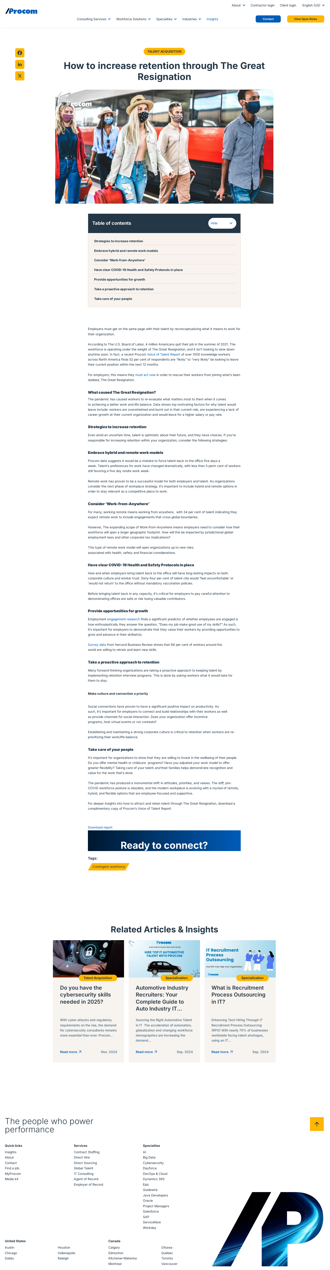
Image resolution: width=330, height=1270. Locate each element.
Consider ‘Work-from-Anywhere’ (120, 260)
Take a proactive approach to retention (124, 289)
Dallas (9, 1261)
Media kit (12, 1182)
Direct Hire (82, 1160)
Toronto (167, 1261)
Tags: (93, 858)
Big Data (149, 1160)
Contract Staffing (87, 1155)
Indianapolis (66, 1256)
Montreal (115, 1267)
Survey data (97, 644)
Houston (64, 1250)
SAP (146, 1220)
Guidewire (150, 1193)
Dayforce (149, 1171)
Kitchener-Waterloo (122, 1261)
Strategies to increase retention (119, 241)
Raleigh (63, 1261)
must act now (145, 374)
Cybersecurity (153, 1166)
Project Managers (156, 1209)
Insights (212, 19)
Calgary (114, 1250)
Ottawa (166, 1250)
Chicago (11, 1256)
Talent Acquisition (164, 51)
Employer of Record (88, 1187)
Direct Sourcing (85, 1166)
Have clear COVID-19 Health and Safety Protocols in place (138, 269)
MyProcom (13, 1177)
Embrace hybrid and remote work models (126, 250)
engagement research (123, 619)
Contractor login (263, 5)
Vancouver (169, 1267)
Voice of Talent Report (163, 354)
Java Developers (155, 1198)
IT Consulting (84, 1177)
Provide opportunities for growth (120, 279)
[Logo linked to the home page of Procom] (21, 11)
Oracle (148, 1203)
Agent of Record (86, 1182)
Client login (288, 5)
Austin (10, 1250)
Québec (167, 1256)
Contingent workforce (109, 866)
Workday (149, 1231)
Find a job (12, 1171)
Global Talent (83, 1171)
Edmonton (115, 1256)
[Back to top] (316, 1127)
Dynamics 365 (153, 1182)
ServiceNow (152, 1225)
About (236, 5)
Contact (11, 1166)
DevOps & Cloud (155, 1177)
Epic (146, 1187)
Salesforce (151, 1214)
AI (144, 1155)
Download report (100, 827)
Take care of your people (113, 298)
